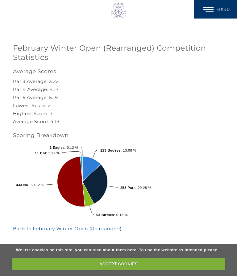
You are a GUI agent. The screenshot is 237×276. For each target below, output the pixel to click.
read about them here (114, 250)
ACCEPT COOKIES (118, 263)
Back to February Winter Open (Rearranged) (67, 229)
